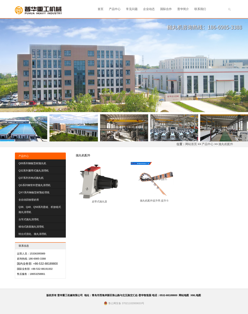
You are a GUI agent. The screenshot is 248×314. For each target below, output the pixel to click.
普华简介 (183, 9)
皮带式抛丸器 (99, 201)
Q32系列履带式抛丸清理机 (34, 170)
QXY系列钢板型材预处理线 (34, 192)
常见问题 (132, 9)
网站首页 (191, 144)
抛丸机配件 (226, 144)
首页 (100, 9)
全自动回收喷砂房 (29, 199)
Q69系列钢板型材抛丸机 (32, 163)
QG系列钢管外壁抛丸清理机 (35, 185)
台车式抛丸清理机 (29, 219)
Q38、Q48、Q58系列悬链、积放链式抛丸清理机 (40, 210)
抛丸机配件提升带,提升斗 (154, 200)
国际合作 (166, 9)
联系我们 (200, 9)
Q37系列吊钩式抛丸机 (31, 177)
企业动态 (149, 9)
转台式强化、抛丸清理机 (33, 233)
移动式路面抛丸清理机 (31, 226)
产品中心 (115, 9)
